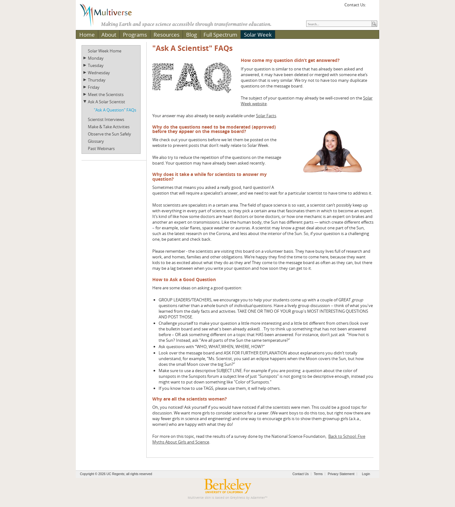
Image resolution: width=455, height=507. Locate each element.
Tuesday (96, 65)
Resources (166, 34)
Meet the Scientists (106, 94)
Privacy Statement (341, 474)
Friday (94, 87)
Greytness (237, 498)
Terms (318, 474)
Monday (96, 58)
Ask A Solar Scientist (106, 102)
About (108, 34)
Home (87, 34)
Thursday (97, 80)
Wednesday (99, 72)
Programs (135, 34)
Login (366, 474)
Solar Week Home (104, 51)
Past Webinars (101, 148)
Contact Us (301, 474)
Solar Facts (266, 115)
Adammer (258, 498)
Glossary (96, 141)
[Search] (339, 24)
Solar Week (258, 34)
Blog (191, 34)
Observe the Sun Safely (109, 134)
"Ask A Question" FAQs (115, 110)
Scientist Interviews (106, 119)
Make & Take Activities (109, 127)
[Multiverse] (110, 14)
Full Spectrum (220, 34)
